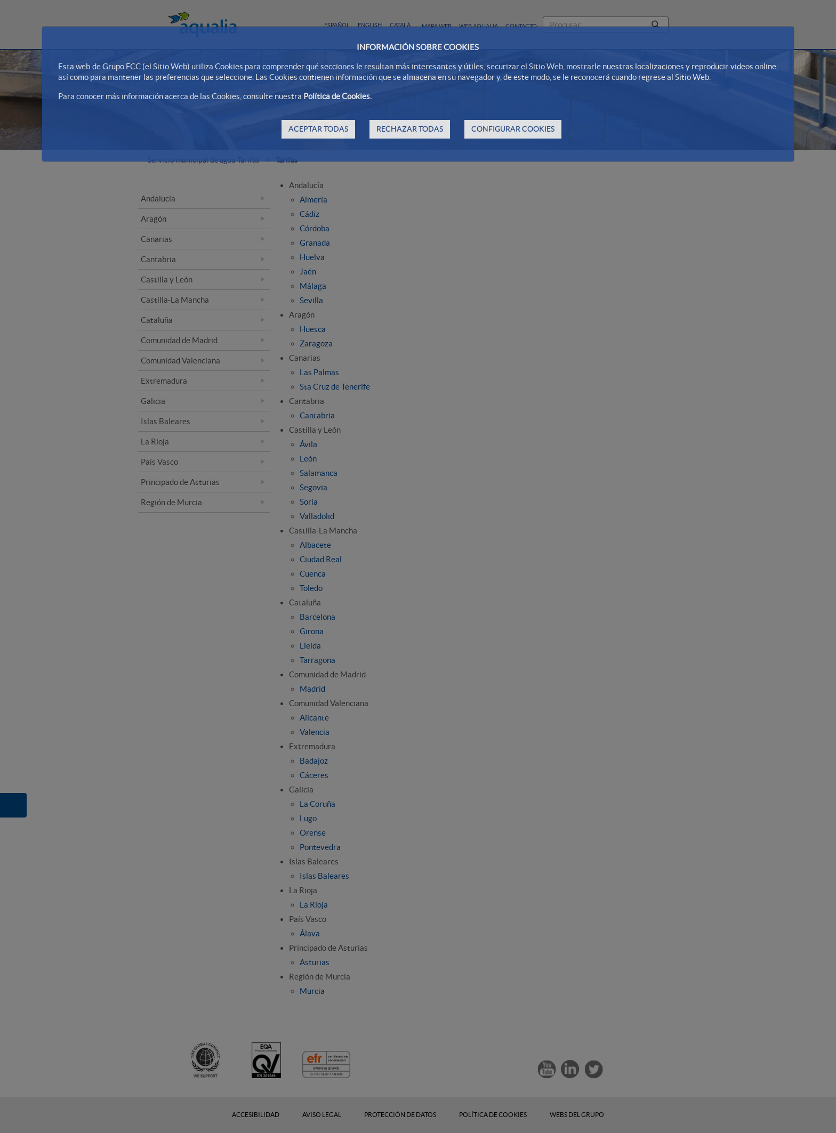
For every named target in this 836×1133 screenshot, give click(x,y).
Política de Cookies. (337, 96)
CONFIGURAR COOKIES (512, 129)
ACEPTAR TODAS (318, 129)
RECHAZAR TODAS (409, 129)
